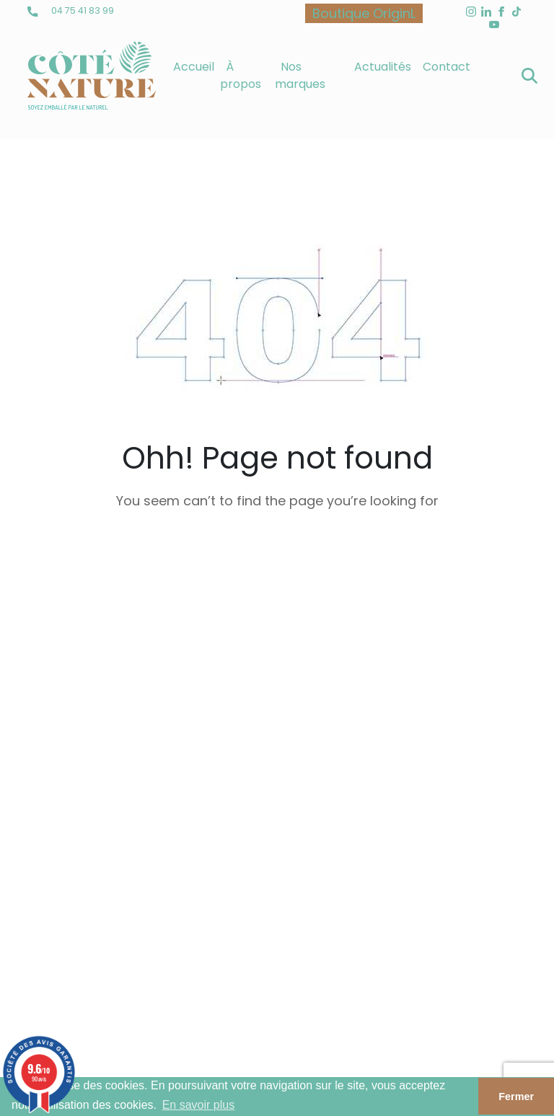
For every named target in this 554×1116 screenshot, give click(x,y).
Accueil (193, 66)
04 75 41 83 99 (70, 10)
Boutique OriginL (364, 13)
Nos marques (300, 75)
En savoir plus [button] (198, 1105)
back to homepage (277, 571)
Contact (446, 66)
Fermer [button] (516, 1096)
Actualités (382, 66)
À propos (240, 75)
